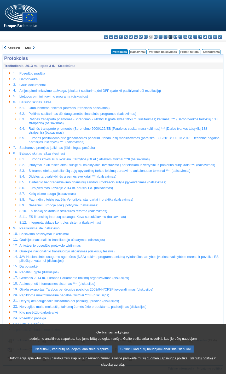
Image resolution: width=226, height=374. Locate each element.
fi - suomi (215, 37)
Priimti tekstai (189, 51)
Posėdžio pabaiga (32, 318)
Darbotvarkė (28, 79)
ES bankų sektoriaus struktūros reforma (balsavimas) (67, 211)
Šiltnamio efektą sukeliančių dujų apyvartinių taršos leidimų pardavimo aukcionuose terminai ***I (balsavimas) (109, 171)
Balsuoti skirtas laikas (35, 102)
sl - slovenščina (210, 37)
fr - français (146, 37)
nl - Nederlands (185, 37)
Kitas (28, 47)
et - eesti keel (131, 37)
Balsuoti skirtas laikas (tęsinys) (42, 153)
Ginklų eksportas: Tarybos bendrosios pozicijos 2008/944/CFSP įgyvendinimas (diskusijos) (86, 289)
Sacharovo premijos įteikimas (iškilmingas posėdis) (57, 148)
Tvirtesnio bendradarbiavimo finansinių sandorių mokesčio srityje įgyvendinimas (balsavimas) (97, 182)
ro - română (200, 37)
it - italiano (161, 37)
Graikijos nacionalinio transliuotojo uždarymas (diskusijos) (62, 240)
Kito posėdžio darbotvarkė (38, 312)
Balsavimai (138, 51)
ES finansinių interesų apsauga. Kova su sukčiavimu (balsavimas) (77, 217)
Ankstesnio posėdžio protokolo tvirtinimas (50, 245)
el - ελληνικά (136, 37)
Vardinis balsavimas (163, 51)
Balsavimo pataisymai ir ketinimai (43, 234)
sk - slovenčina (205, 37)
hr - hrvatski (156, 37)
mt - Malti (180, 37)
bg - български (106, 37)
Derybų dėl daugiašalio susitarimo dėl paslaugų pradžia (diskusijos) (69, 301)
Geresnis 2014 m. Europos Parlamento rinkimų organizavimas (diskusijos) (74, 278)
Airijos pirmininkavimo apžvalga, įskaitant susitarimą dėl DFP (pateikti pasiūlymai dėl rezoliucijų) (90, 91)
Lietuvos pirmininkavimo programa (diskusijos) (53, 96)
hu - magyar (175, 37)
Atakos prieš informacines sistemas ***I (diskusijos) (57, 284)
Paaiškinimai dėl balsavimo (39, 228)
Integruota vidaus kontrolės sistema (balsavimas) (64, 222)
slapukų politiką (201, 365)
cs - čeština (116, 37)
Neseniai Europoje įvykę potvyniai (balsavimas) (63, 205)
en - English (141, 37)
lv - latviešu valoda (165, 37)
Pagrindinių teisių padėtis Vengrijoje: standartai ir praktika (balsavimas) (80, 199)
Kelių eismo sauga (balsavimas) (52, 194)
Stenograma (211, 51)
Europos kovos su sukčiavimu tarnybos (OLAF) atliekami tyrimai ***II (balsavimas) (89, 159)
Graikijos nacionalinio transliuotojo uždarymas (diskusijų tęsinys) (66, 251)
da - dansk (121, 37)
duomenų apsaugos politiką (167, 365)
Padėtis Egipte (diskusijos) (39, 272)
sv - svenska (220, 37)
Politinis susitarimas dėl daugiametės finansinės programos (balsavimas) (82, 114)
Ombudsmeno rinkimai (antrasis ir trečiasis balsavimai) (68, 108)
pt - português (195, 37)
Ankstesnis (14, 47)
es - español (111, 37)
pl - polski (190, 37)
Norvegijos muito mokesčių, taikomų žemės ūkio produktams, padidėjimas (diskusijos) (82, 307)
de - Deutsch (126, 37)
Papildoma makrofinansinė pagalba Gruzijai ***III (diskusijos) (64, 295)
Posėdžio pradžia (32, 73)
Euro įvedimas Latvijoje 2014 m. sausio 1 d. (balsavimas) (70, 188)
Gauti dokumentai (32, 85)
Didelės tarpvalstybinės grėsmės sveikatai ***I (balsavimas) (72, 176)
